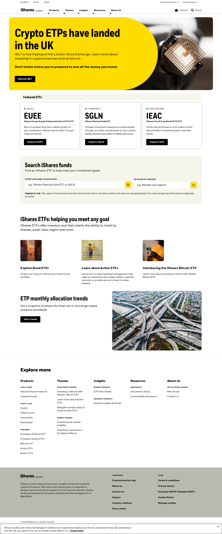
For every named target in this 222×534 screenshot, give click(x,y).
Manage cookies (167, 503)
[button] (192, 10)
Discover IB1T (25, 79)
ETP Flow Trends (102, 392)
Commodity (26, 418)
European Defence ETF (32, 434)
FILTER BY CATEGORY (145, 179)
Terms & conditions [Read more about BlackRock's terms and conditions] (169, 480)
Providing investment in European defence (69, 431)
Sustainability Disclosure (144, 396)
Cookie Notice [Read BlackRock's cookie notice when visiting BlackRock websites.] (166, 497)
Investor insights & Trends (107, 403)
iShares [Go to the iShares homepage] (36, 2)
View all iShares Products (33, 392)
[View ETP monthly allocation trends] (30, 319)
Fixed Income (27, 413)
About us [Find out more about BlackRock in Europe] (117, 486)
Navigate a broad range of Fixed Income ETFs (71, 409)
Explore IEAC (159, 143)
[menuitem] (54, 10)
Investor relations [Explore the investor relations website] (122, 503)
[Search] (196, 10)
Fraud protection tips (124, 480)
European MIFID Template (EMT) (176, 492)
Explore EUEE (36, 143)
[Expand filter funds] (165, 185)
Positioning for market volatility (69, 424)
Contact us (173, 396)
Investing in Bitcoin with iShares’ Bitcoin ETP (70, 393)
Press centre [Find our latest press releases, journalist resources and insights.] (119, 509)
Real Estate (26, 422)
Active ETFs (26, 448)
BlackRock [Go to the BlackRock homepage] (24, 2)
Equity (23, 408)
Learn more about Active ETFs (70, 401)
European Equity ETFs (32, 439)
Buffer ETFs (26, 453)
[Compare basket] (181, 10)
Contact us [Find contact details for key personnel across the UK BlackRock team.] (118, 492)
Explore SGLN (97, 143)
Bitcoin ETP (26, 444)
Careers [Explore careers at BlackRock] (116, 497)
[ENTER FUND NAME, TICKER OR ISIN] (78, 184)
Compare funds (28, 396)
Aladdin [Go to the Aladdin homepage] (47, 2)
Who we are (173, 392)
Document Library (140, 392)
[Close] (218, 530)
